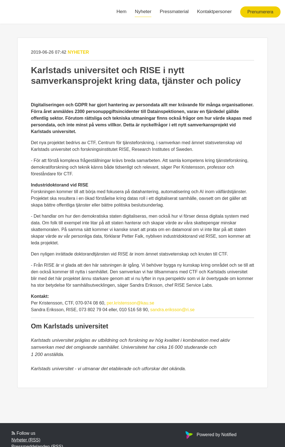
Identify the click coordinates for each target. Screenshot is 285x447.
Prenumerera (260, 11)
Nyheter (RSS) (25, 440)
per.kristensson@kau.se (130, 303)
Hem (122, 11)
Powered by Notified (210, 434)
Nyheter (143, 11)
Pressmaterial (174, 11)
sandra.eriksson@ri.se (172, 309)
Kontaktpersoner (214, 11)
